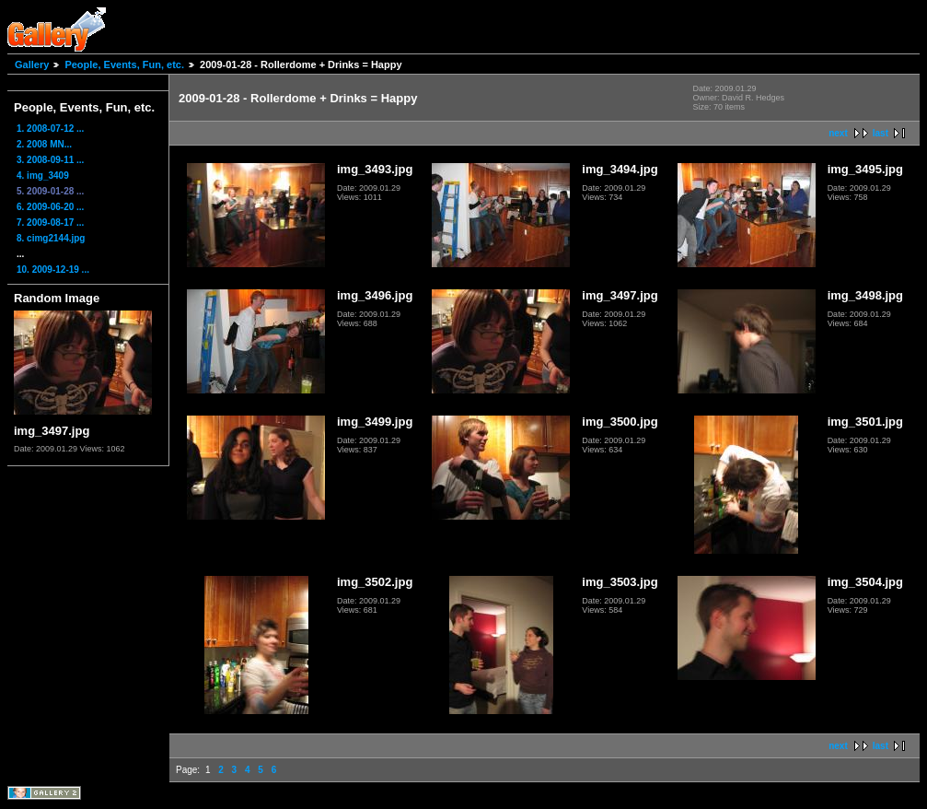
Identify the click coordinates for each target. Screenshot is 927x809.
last (880, 133)
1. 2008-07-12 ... (50, 128)
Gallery (32, 64)
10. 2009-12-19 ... (53, 269)
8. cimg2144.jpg (51, 238)
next (838, 133)
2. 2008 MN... (44, 144)
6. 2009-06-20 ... (50, 207)
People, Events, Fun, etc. (124, 64)
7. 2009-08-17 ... (50, 222)
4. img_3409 (43, 175)
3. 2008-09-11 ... (50, 160)
